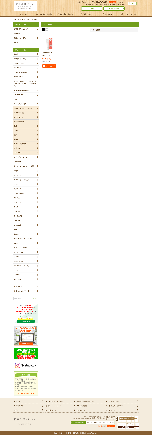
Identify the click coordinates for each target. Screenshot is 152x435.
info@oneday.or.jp (109, 419)
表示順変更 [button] (95, 30)
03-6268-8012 (100, 2)
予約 (92, 8)
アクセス (120, 2)
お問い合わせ (114, 8)
